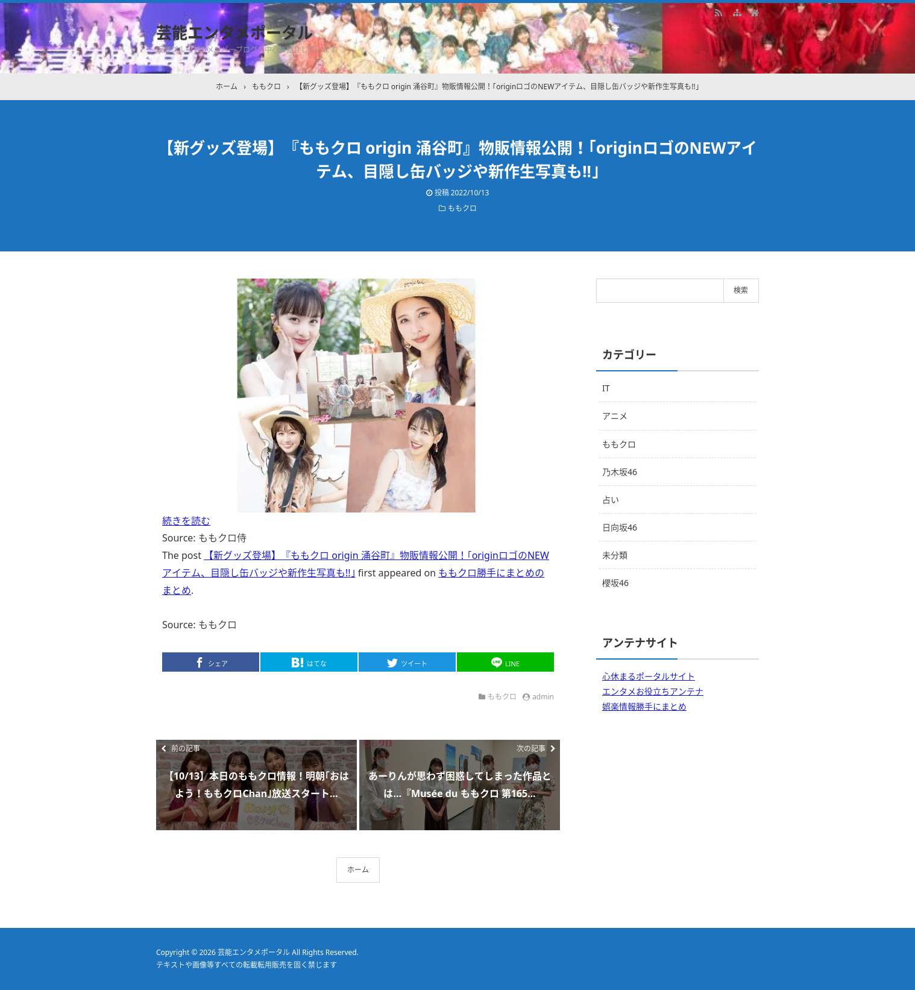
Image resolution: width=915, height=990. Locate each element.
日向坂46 (619, 527)
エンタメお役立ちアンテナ (652, 691)
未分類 (614, 555)
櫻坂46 (615, 582)
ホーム (358, 870)
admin (543, 697)
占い (610, 499)
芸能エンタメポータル (234, 32)
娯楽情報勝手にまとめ (644, 706)
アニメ (614, 415)
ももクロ (462, 208)
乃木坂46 (619, 472)
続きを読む (186, 521)
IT (606, 388)
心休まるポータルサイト (648, 676)
